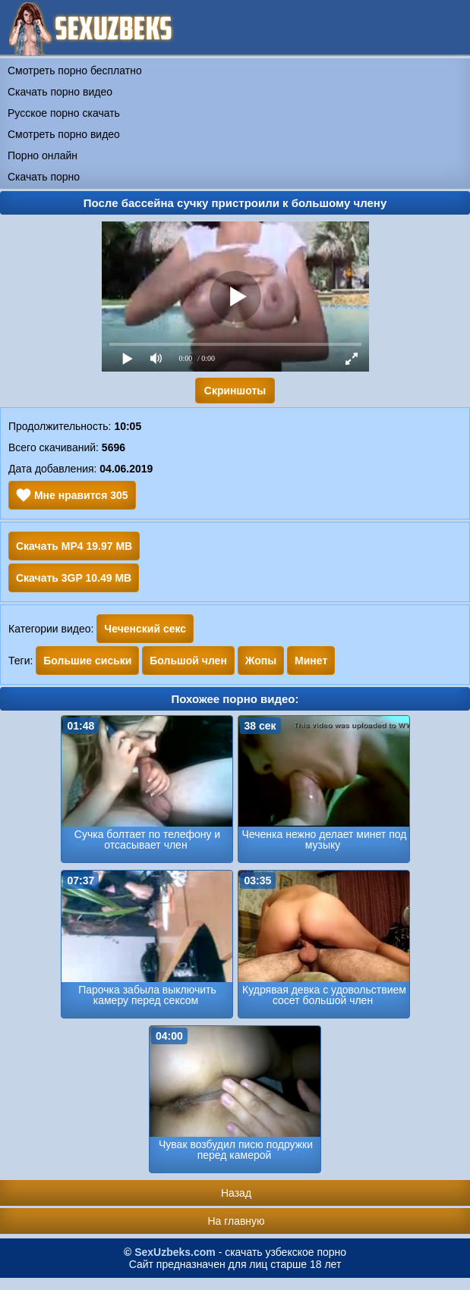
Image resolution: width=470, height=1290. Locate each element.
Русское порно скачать (64, 113)
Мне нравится (72, 495)
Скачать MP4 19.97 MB (74, 546)
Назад (236, 1193)
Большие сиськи (87, 660)
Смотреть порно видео (64, 134)
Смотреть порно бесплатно (75, 70)
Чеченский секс (145, 629)
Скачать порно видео (60, 92)
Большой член (188, 660)
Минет (311, 660)
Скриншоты (235, 390)
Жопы (260, 660)
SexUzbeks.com (175, 1252)
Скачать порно (44, 177)
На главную (235, 1221)
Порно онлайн (42, 155)
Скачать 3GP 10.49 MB (73, 578)
